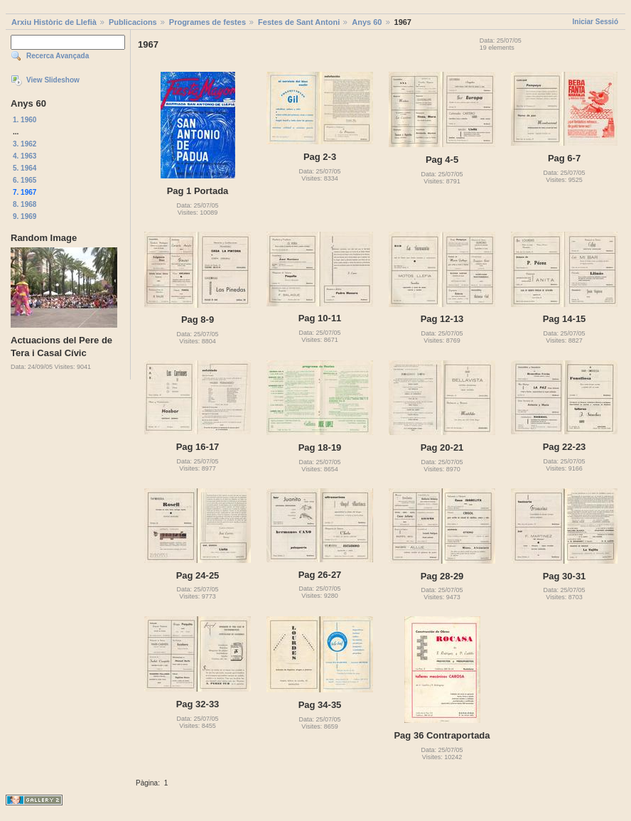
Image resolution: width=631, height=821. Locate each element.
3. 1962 (24, 144)
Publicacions (133, 22)
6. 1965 (24, 180)
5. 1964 (24, 168)
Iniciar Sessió (595, 22)
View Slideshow (53, 80)
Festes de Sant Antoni (299, 22)
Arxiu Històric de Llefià (54, 22)
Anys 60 (367, 22)
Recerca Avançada (57, 56)
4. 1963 (24, 156)
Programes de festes (207, 22)
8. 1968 (24, 204)
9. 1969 (24, 216)
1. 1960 (24, 120)
